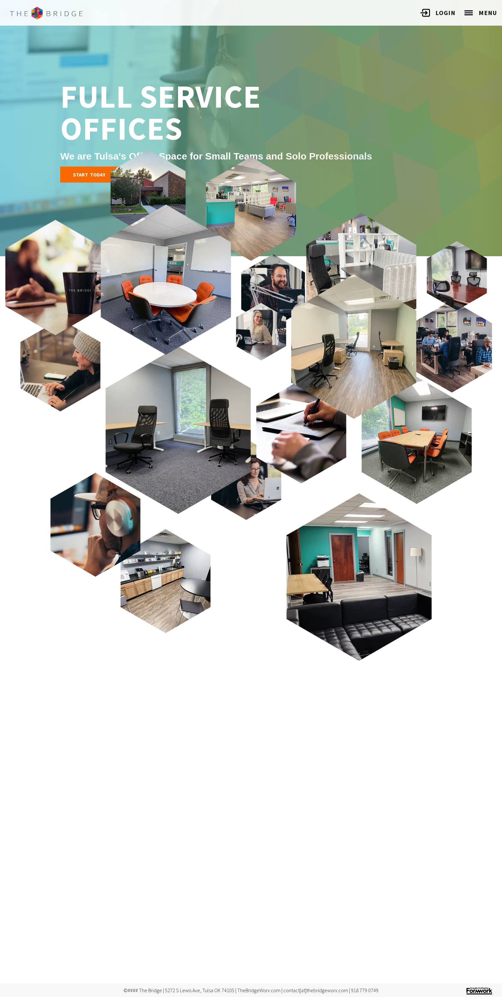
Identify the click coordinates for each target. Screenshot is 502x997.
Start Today (89, 174)
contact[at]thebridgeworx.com (315, 990)
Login (445, 13)
